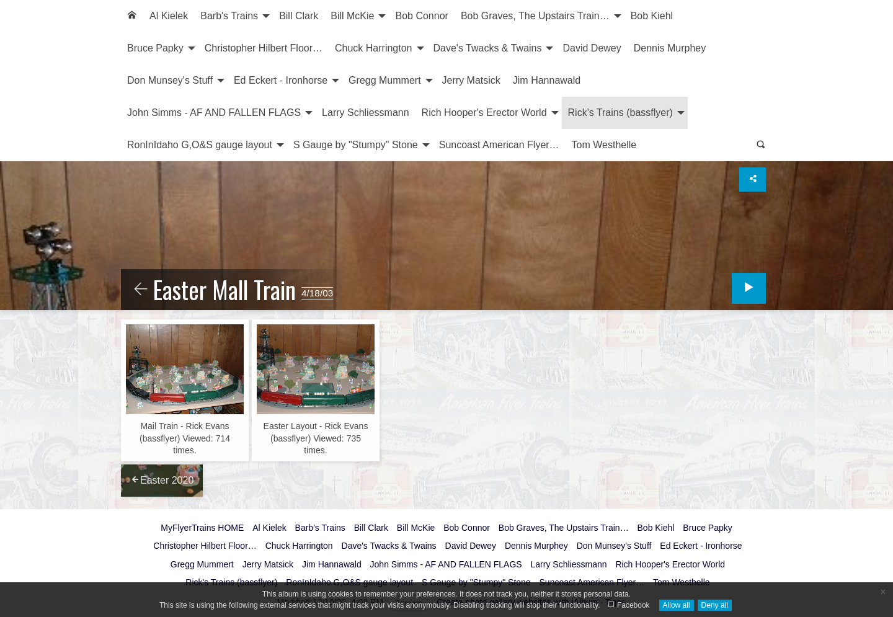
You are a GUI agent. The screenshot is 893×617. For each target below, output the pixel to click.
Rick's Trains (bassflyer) (620, 112)
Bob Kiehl (652, 16)
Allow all (676, 605)
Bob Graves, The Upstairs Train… (535, 16)
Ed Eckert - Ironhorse (280, 80)
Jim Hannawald (546, 80)
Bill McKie (352, 16)
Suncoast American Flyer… (499, 145)
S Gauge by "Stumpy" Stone (355, 145)
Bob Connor (421, 16)
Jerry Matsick (471, 80)
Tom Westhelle (604, 145)
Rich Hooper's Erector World (484, 112)
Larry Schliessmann (365, 112)
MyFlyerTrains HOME (202, 528)
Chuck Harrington (373, 48)
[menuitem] (132, 16)
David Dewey (591, 48)
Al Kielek (168, 16)
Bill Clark (298, 16)
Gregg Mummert (384, 80)
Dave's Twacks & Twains (487, 48)
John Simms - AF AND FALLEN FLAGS (214, 112)
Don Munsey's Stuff (170, 80)
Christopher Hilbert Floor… (263, 48)
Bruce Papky (155, 48)
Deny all (714, 605)
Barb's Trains (229, 16)
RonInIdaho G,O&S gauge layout (199, 145)
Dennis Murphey (670, 48)
